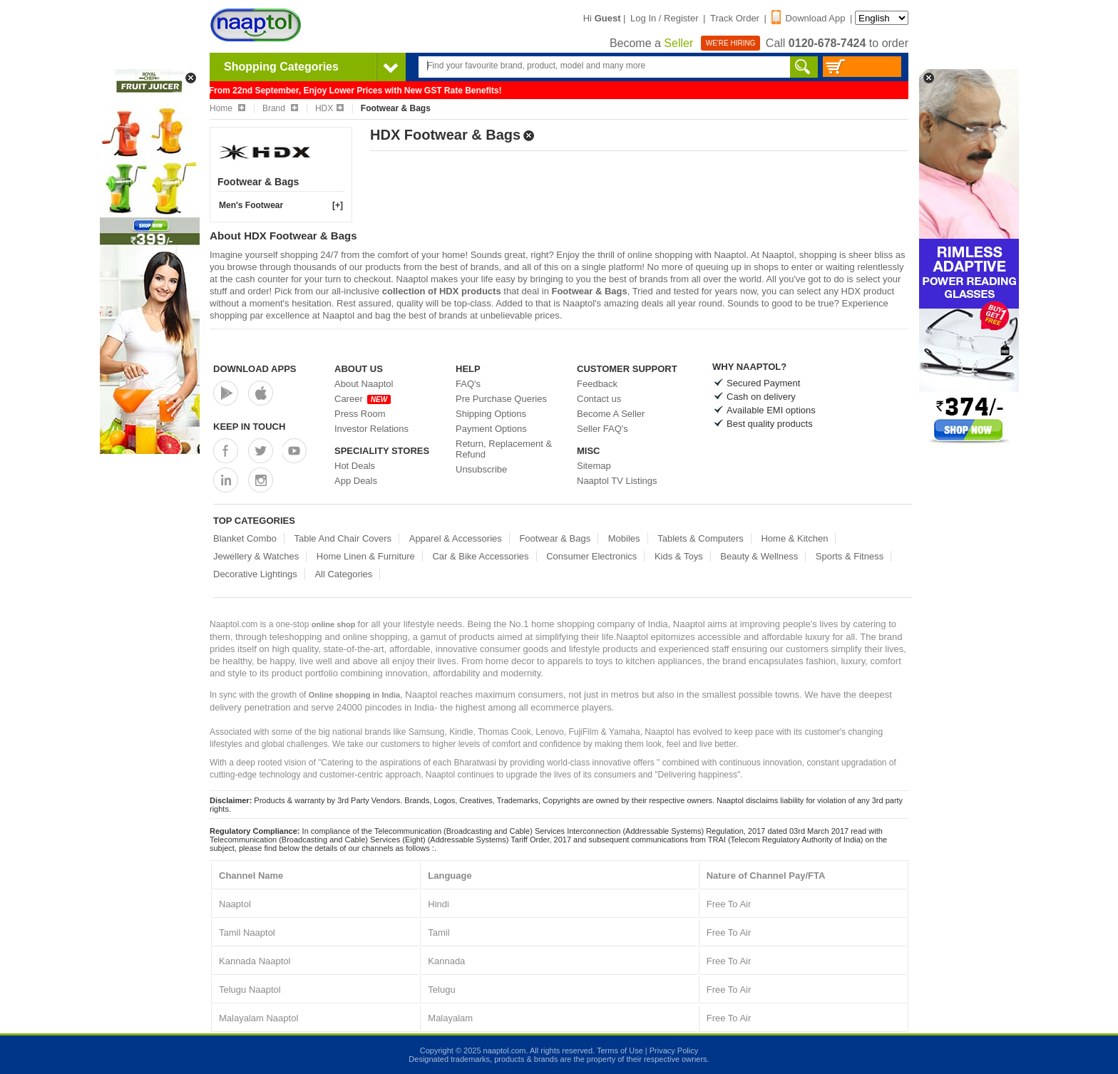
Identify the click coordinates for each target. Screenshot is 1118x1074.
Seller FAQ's (602, 428)
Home (227, 108)
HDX (329, 108)
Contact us (599, 398)
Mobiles (624, 538)
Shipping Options (491, 413)
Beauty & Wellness (759, 556)
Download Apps (255, 368)
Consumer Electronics (591, 556)
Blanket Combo (245, 538)
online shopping (659, 254)
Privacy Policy (674, 1050)
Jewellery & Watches (256, 556)
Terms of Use (620, 1050)
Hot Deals (354, 465)
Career (362, 398)
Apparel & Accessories (455, 538)
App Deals (355, 480)
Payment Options (491, 428)
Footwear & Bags (554, 538)
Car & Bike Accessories (480, 556)
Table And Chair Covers (343, 538)
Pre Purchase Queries (501, 398)
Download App (808, 18)
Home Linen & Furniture (366, 556)
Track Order (734, 18)
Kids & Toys (679, 556)
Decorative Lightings (255, 574)
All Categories (343, 574)
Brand (280, 108)
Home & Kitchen (794, 538)
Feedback (597, 383)
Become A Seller (611, 413)
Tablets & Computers (700, 538)
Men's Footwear (251, 205)
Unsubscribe (481, 469)
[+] (337, 205)
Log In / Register (664, 18)
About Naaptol (363, 383)
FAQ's (468, 383)
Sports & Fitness (849, 556)
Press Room (360, 413)
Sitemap (594, 465)
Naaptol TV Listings (617, 480)
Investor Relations (371, 428)
